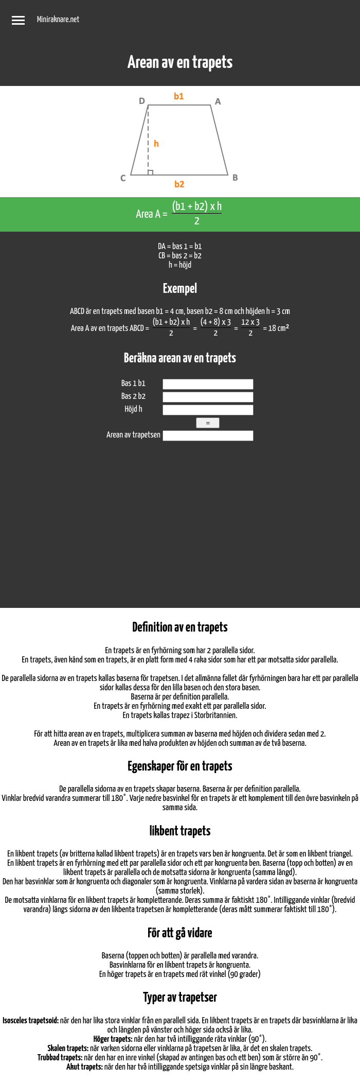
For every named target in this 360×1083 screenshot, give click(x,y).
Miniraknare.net (58, 20)
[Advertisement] (180, 531)
